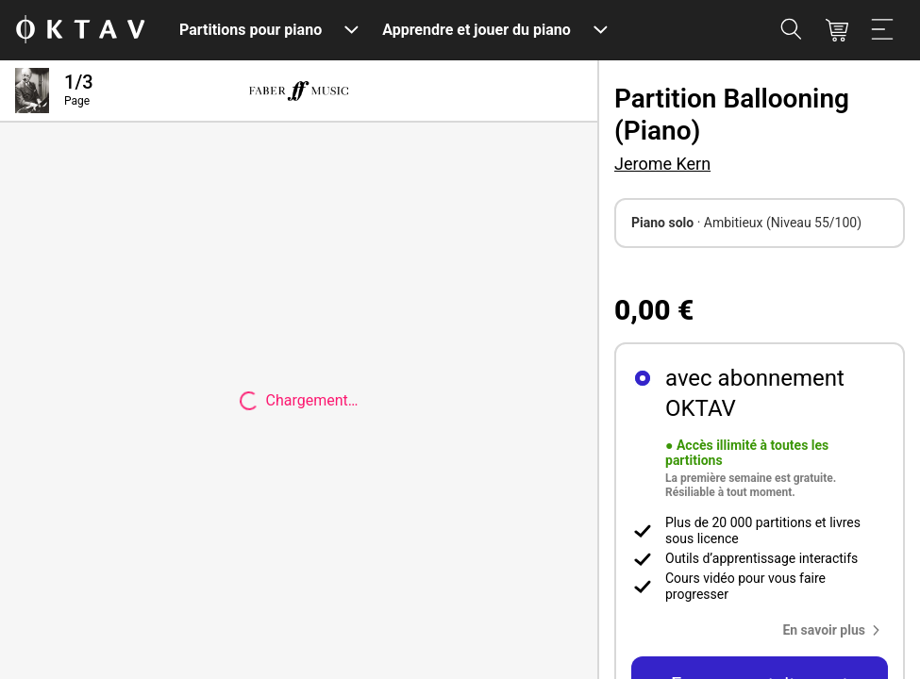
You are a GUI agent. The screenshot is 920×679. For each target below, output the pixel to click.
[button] (835, 630)
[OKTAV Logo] (80, 30)
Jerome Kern (662, 164)
